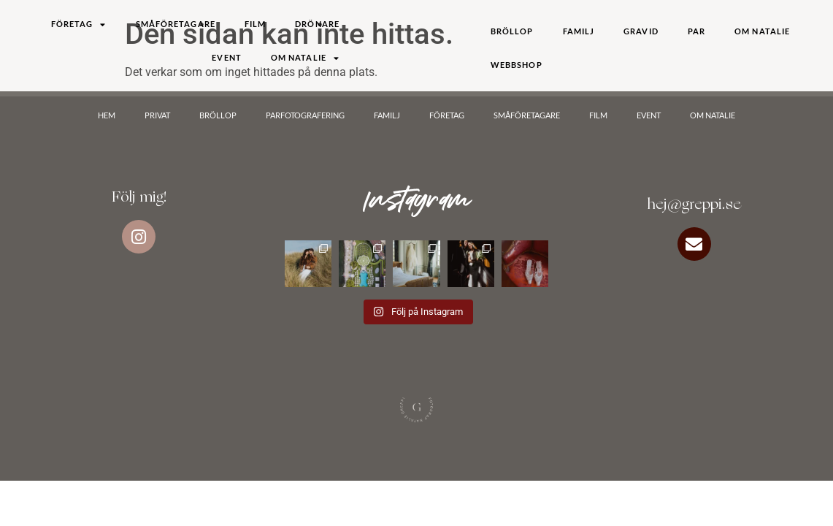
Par (696, 31)
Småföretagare (175, 23)
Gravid (641, 31)
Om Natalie (305, 58)
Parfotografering (305, 115)
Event (227, 57)
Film (255, 23)
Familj (579, 31)
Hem (106, 115)
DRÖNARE (317, 23)
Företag (79, 24)
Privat (157, 115)
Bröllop (512, 31)
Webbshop (516, 64)
